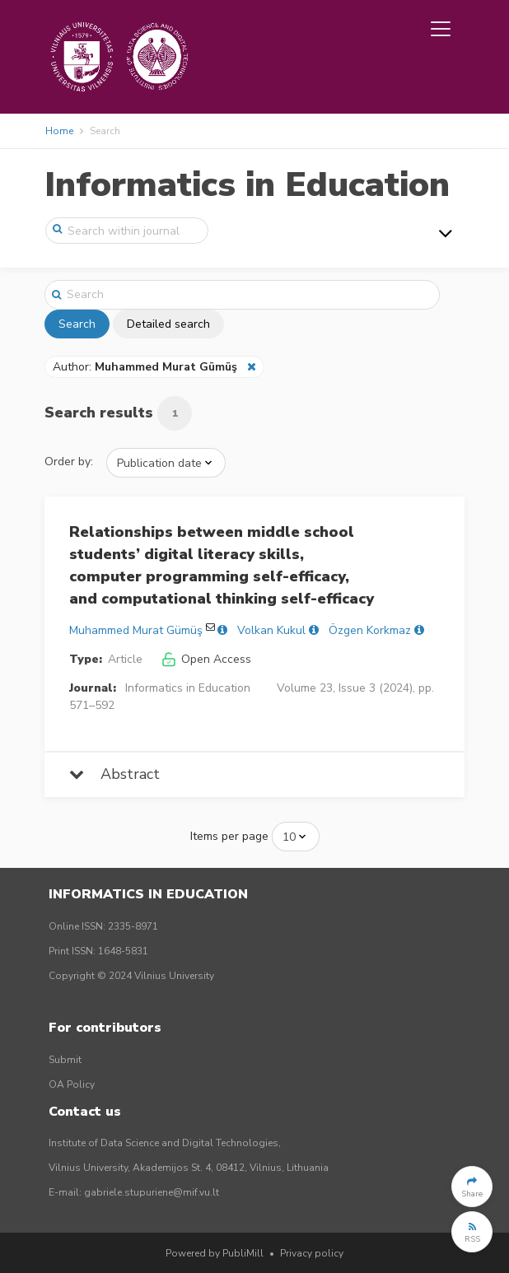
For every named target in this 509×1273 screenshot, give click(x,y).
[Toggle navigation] (441, 28)
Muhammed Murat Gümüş (136, 630)
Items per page (229, 836)
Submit (65, 1059)
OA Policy (72, 1084)
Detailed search (168, 324)
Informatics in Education (247, 184)
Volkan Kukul (271, 630)
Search (77, 324)
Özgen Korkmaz (370, 630)
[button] (472, 1186)
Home (59, 131)
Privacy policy (311, 1253)
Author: (146, 367)
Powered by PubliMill (215, 1253)
